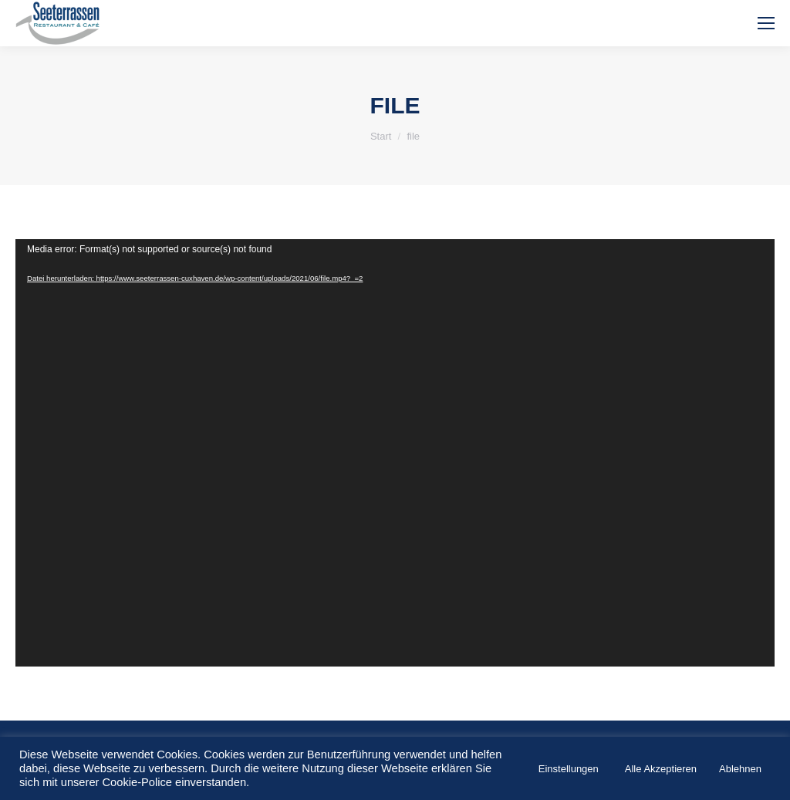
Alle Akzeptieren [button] (661, 769)
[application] (395, 453)
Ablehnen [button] (740, 769)
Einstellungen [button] (568, 769)
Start (380, 136)
